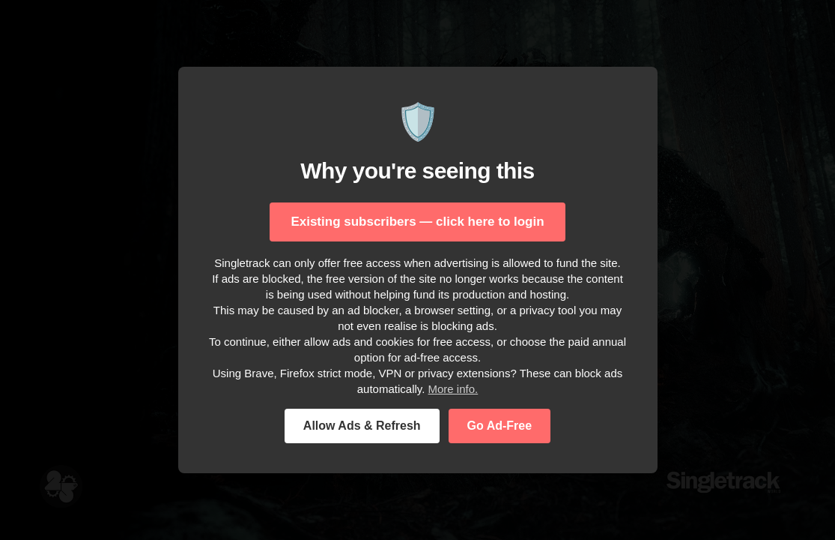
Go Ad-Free (499, 425)
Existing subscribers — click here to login (417, 221)
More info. (453, 388)
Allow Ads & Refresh (362, 425)
